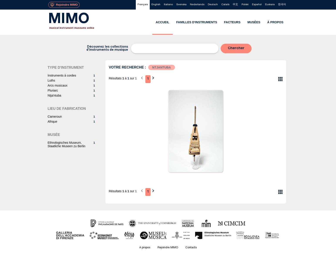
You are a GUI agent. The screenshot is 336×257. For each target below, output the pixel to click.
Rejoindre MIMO (168, 247)
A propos (144, 247)
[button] (236, 48)
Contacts (191, 247)
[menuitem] (143, 5)
